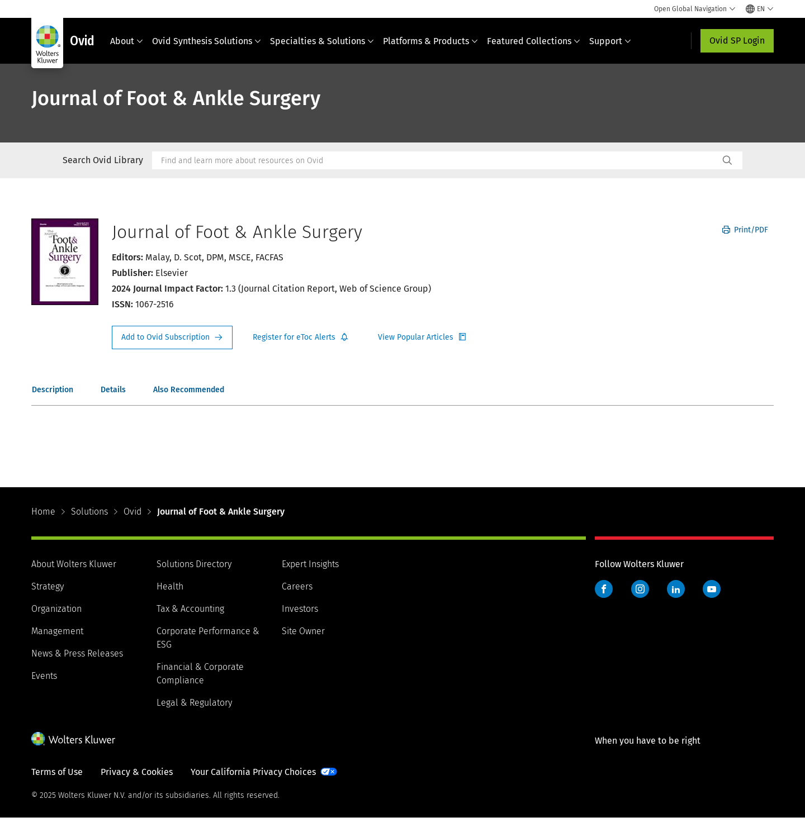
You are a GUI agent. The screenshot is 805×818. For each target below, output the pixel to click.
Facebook (604, 589)
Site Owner (303, 631)
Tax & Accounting (190, 608)
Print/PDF (745, 230)
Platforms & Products (430, 41)
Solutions (89, 511)
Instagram (640, 589)
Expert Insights (310, 564)
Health (170, 586)
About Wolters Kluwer (73, 564)
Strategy (47, 586)
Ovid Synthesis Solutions (206, 41)
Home (43, 511)
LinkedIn (676, 589)
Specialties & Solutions (322, 41)
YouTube (712, 589)
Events (44, 675)
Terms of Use (57, 772)
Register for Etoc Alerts (301, 337)
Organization (56, 608)
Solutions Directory (194, 564)
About (126, 41)
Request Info (172, 337)
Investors (300, 608)
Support (610, 41)
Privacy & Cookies (137, 772)
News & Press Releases (77, 653)
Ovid (132, 511)
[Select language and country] (760, 9)
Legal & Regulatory (194, 702)
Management (57, 631)
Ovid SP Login (737, 40)
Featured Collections (533, 41)
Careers (297, 586)
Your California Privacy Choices (253, 772)
